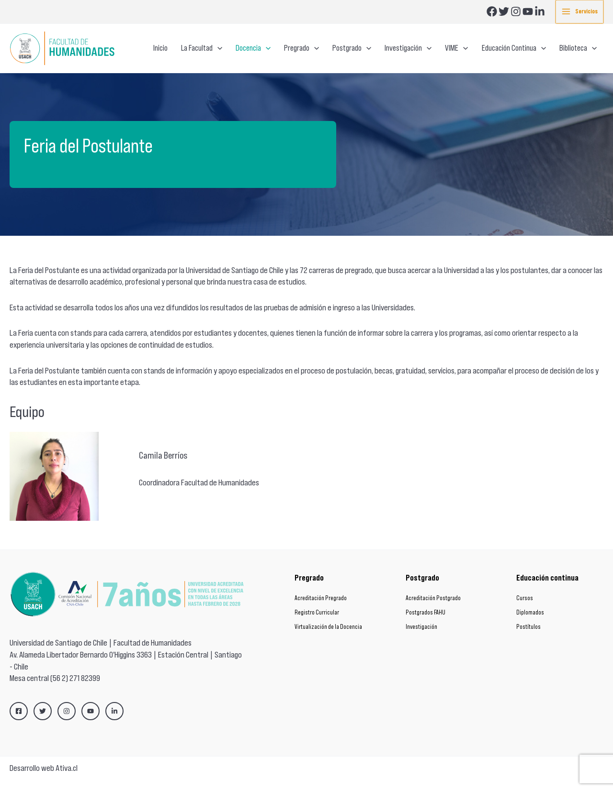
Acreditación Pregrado (321, 598)
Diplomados (530, 612)
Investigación (421, 626)
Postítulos (528, 626)
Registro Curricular (317, 612)
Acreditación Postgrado (433, 598)
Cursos (524, 598)
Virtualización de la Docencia (328, 626)
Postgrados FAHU (425, 612)
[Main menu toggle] (580, 11)
